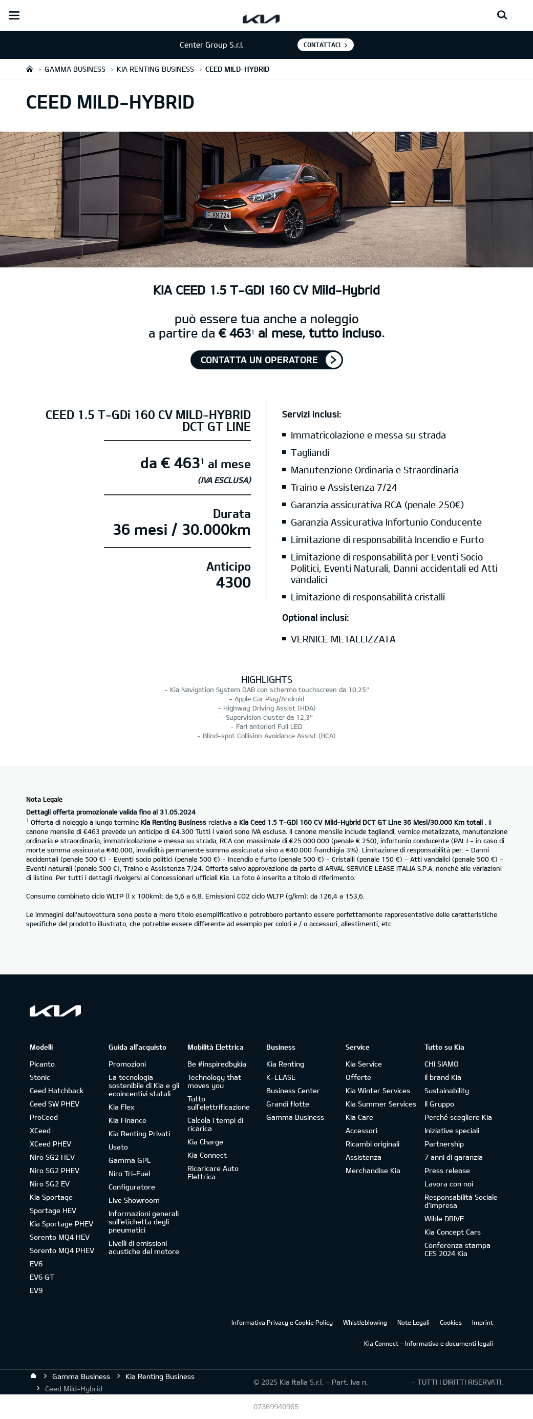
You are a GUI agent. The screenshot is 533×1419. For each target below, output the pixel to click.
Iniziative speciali (451, 1130)
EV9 (36, 1290)
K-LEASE (280, 1077)
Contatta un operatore (259, 359)
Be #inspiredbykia (216, 1063)
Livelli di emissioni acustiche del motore (144, 1247)
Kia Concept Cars (452, 1231)
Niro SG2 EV (50, 1183)
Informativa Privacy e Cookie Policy (282, 1322)
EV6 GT (42, 1276)
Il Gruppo (439, 1103)
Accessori (361, 1130)
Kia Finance (127, 1120)
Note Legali (413, 1322)
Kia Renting (285, 1063)
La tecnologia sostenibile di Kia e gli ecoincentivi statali (144, 1085)
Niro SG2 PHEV (54, 1170)
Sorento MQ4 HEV (60, 1237)
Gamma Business (295, 1117)
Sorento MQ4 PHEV (62, 1250)
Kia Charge (205, 1141)
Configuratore (132, 1186)
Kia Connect (207, 1155)
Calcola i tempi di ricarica (215, 1124)
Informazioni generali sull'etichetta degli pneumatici (144, 1221)
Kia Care (359, 1117)
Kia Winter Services (378, 1090)
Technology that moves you (214, 1081)
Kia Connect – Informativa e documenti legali (428, 1343)
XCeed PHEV (50, 1143)
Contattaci (322, 44)
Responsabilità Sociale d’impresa (461, 1201)
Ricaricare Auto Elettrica (213, 1172)
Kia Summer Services (381, 1103)
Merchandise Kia (373, 1170)
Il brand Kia (442, 1077)
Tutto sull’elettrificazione (218, 1102)
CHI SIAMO (441, 1063)
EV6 (36, 1263)
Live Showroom (134, 1200)
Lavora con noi (448, 1183)
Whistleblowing (365, 1322)
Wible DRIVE (444, 1218)
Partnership (444, 1143)
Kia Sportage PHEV (61, 1223)
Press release (447, 1170)
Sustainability (446, 1090)
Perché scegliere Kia (458, 1117)
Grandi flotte (287, 1103)
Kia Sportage (51, 1197)
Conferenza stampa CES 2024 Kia (457, 1249)
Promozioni (127, 1063)
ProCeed (44, 1117)
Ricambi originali (372, 1143)
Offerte (358, 1077)
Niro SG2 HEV (52, 1157)
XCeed (40, 1130)
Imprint (482, 1322)
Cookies (451, 1322)
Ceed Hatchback (56, 1090)
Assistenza (363, 1157)
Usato (118, 1146)
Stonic (40, 1077)
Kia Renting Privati (139, 1133)
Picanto (42, 1063)
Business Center (293, 1090)
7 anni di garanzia (453, 1157)
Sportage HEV (53, 1210)
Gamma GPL (130, 1160)
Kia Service (364, 1063)
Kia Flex (121, 1106)
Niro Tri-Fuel (129, 1173)
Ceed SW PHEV (54, 1103)
